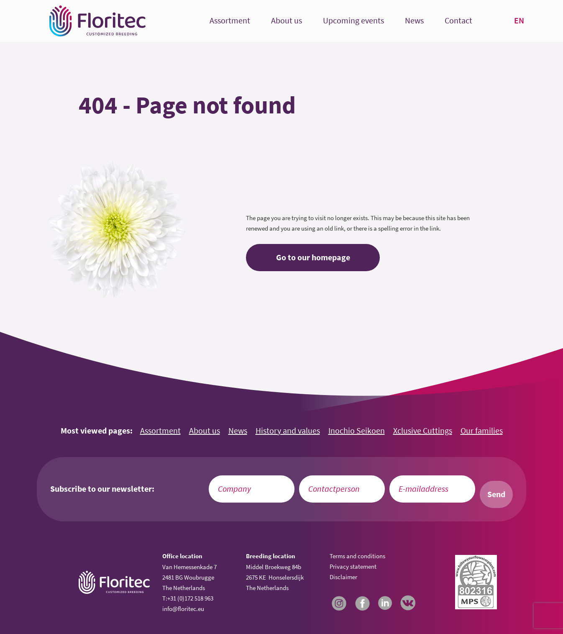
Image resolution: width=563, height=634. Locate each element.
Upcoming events (353, 20)
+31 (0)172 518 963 (190, 598)
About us (286, 20)
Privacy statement (353, 566)
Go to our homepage (313, 257)
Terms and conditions (357, 556)
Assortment (230, 20)
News (414, 20)
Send (496, 494)
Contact (458, 20)
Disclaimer (343, 577)
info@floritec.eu (183, 609)
